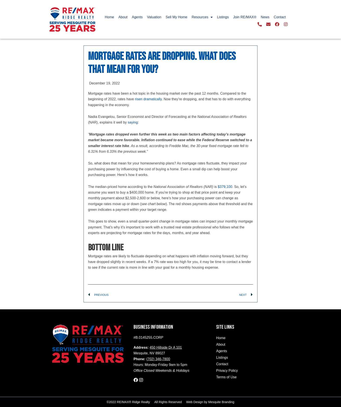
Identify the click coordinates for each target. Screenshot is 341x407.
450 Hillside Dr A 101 (166, 347)
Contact (280, 17)
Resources (202, 17)
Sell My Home (176, 17)
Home (109, 17)
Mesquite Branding (221, 402)
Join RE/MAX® (244, 17)
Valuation (154, 17)
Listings (223, 17)
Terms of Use (226, 377)
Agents (137, 17)
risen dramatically (148, 99)
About (122, 17)
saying (133, 122)
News (265, 17)
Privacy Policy (227, 370)
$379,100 (225, 187)
